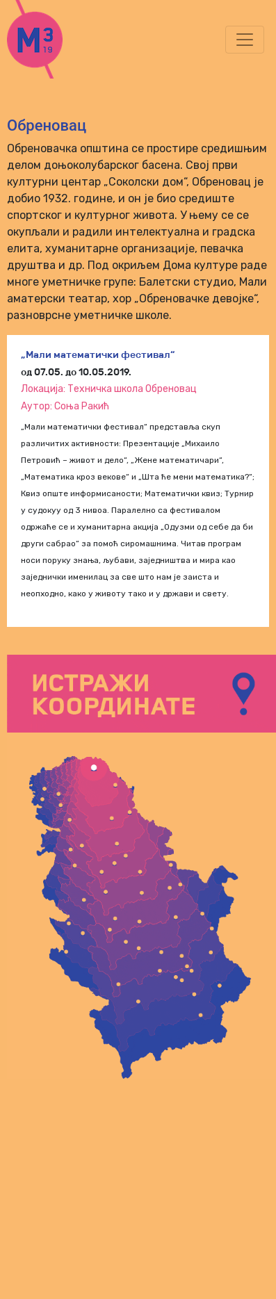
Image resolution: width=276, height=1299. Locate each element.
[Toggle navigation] (244, 40)
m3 (51, 39)
